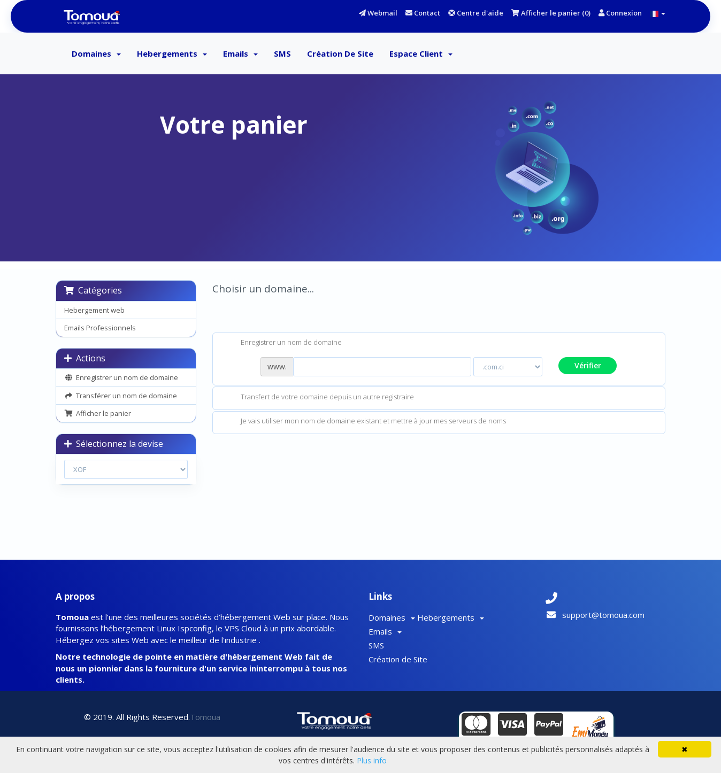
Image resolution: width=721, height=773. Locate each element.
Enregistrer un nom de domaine (121, 377)
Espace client (420, 53)
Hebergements (172, 53)
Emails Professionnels (100, 328)
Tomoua (205, 717)
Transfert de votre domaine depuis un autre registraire (319, 398)
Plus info (372, 760)
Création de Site (340, 53)
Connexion (620, 13)
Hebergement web (94, 310)
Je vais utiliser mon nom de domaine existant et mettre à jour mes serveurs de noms (365, 422)
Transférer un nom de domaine (120, 395)
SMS (282, 53)
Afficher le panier (97, 413)
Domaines (96, 53)
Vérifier (587, 365)
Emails (240, 53)
